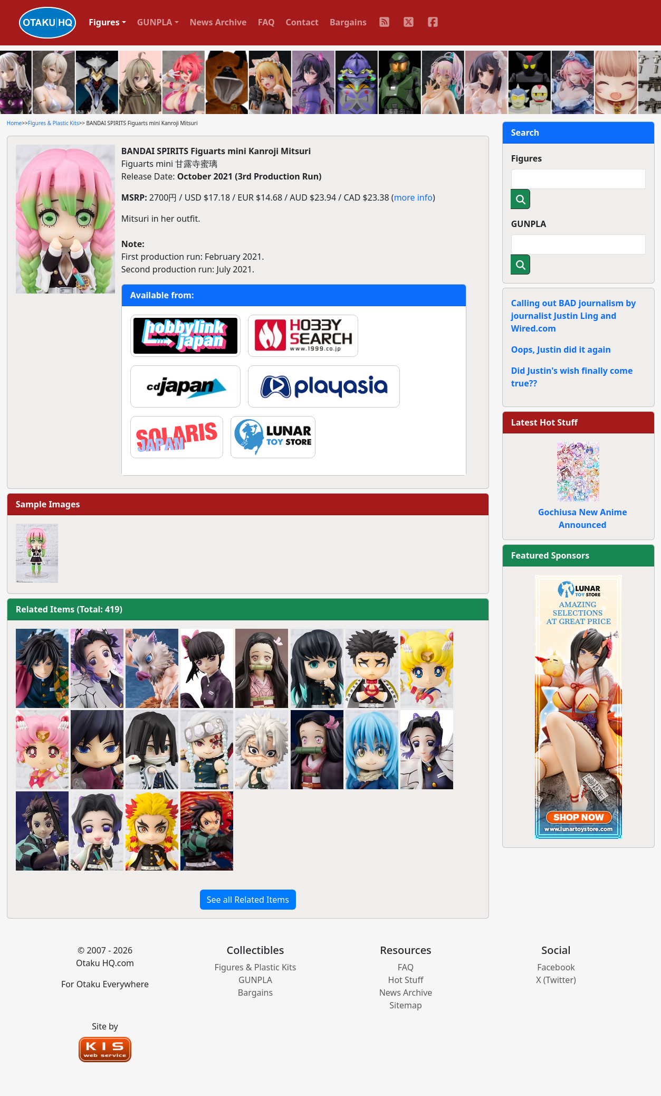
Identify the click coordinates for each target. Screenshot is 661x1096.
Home (14, 123)
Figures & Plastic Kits (53, 123)
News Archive (218, 22)
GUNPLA (529, 224)
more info (413, 197)
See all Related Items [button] (248, 899)
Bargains (348, 22)
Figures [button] (104, 22)
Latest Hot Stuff (544, 422)
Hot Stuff (406, 980)
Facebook (556, 967)
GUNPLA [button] (155, 22)
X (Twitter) (556, 980)
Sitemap (405, 1005)
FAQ (266, 22)
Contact (302, 22)
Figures (526, 158)
